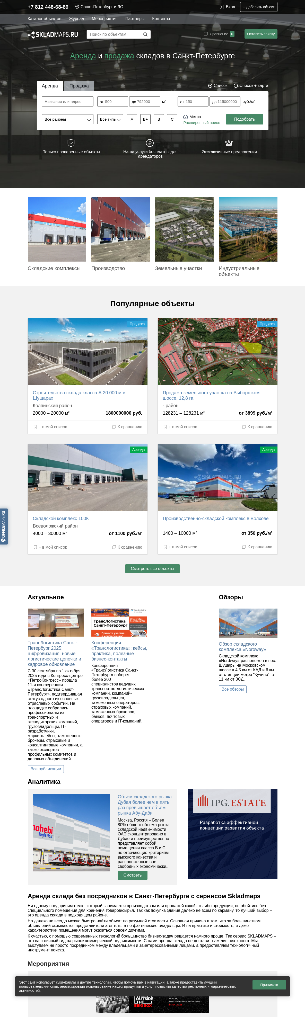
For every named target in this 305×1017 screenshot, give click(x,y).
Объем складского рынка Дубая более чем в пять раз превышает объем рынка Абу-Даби (145, 805)
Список (221, 85)
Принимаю (269, 985)
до (134, 102)
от (102, 102)
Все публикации (46, 769)
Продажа (79, 85)
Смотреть (133, 875)
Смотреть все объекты (152, 568)
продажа (119, 56)
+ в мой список (50, 427)
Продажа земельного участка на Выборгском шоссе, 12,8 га (211, 395)
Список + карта (253, 85)
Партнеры (134, 18)
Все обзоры (233, 689)
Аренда (83, 56)
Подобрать (244, 119)
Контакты (161, 18)
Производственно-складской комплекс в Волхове (216, 518)
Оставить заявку (261, 34)
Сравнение (221, 34)
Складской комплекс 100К (61, 518)
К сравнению (127, 427)
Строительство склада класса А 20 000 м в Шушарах (79, 395)
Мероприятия (105, 18)
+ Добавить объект (258, 7)
